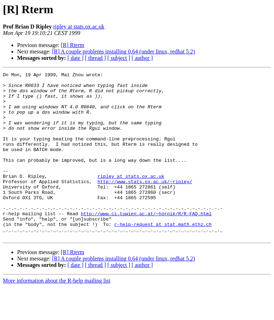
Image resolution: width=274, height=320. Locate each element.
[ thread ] (95, 58)
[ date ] (75, 58)
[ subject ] (118, 58)
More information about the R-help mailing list (56, 314)
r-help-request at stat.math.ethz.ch (163, 255)
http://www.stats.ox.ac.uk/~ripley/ (144, 204)
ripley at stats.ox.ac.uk (79, 27)
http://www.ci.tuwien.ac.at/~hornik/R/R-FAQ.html (146, 242)
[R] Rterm (72, 45)
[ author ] (142, 58)
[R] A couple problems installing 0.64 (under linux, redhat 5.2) (123, 51)
